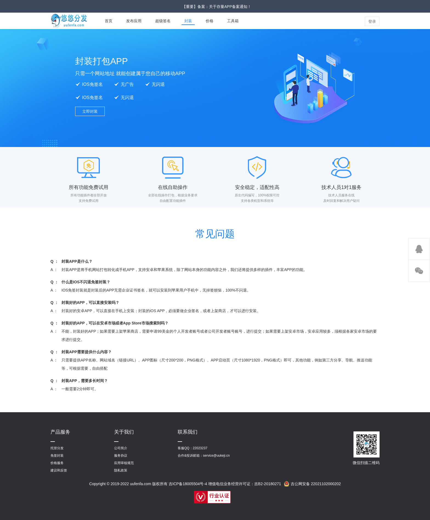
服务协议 (120, 455)
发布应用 (134, 21)
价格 (209, 21)
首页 (108, 21)
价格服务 (57, 463)
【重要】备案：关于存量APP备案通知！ (216, 6)
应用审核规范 (124, 463)
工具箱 (233, 21)
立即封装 (90, 111)
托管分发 (57, 448)
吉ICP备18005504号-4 (188, 484)
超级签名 (163, 21)
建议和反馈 (58, 470)
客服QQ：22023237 (192, 448)
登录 (372, 21)
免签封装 (57, 455)
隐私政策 (120, 470)
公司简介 (120, 448)
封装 (188, 21)
